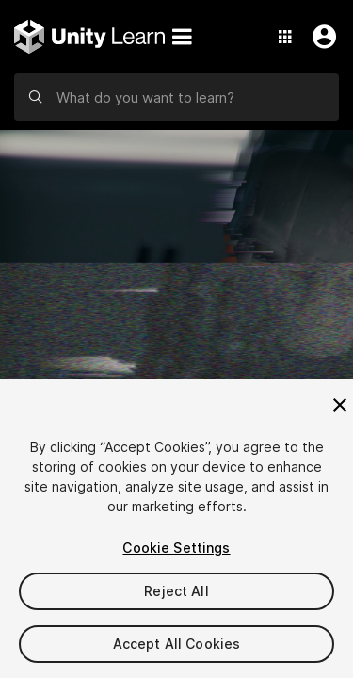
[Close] (340, 405)
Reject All (176, 591)
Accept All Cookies (177, 644)
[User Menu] (320, 36)
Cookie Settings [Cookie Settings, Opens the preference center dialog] (176, 548)
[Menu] (182, 36)
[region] (176, 528)
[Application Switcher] (285, 36)
